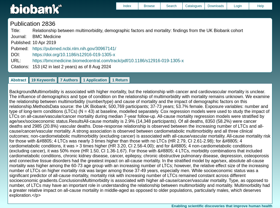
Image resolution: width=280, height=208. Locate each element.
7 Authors (69, 80)
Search (171, 6)
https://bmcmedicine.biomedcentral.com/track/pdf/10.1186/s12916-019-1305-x (108, 60)
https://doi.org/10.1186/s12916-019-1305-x (74, 54)
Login (238, 6)
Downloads (216, 6)
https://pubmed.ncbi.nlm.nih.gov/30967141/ (74, 48)
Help (260, 6)
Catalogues (193, 6)
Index (127, 6)
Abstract (18, 80)
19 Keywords (43, 80)
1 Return (120, 80)
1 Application (95, 80)
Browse (149, 6)
